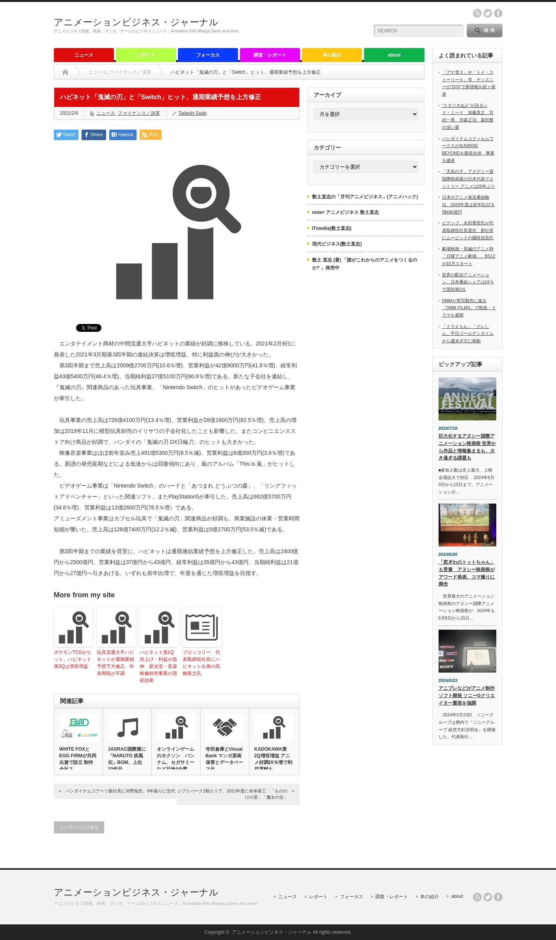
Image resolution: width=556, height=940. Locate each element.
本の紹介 (332, 55)
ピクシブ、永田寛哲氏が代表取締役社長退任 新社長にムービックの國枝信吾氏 (468, 230)
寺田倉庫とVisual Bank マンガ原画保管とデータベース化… (224, 759)
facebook (498, 13)
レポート (146, 55)
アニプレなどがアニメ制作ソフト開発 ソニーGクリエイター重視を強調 (467, 695)
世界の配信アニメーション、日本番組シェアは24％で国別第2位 (468, 282)
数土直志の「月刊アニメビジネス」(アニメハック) (365, 196)
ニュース (84, 55)
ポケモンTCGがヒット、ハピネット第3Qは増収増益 (73, 659)
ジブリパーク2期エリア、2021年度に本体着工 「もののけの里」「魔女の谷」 (232, 794)
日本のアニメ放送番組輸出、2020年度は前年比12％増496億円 (468, 204)
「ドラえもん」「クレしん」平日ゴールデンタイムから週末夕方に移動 (468, 333)
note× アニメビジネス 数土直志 (345, 212)
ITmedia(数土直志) (332, 228)
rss (477, 13)
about (394, 55)
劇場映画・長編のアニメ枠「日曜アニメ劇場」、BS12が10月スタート (469, 255)
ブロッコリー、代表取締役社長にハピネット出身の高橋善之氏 (201, 663)
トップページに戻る (79, 827)
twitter (487, 13)
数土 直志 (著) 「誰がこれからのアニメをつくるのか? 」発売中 (364, 264)
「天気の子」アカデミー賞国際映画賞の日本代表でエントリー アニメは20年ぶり (468, 178)
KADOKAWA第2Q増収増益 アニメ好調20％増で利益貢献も (273, 759)
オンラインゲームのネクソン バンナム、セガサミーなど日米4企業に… (175, 762)
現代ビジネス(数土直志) (337, 244)
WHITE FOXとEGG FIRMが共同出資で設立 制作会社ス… (77, 759)
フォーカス (208, 55)
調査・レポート (270, 55)
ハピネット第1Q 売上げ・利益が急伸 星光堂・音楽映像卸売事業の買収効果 (159, 666)
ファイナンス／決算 (130, 72)
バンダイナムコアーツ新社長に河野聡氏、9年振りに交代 (120, 791)
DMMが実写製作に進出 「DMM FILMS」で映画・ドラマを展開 (469, 307)
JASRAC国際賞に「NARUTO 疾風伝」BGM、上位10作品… (127, 759)
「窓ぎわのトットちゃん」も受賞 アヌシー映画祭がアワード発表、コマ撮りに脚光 (467, 573)
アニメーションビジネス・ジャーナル (136, 22)
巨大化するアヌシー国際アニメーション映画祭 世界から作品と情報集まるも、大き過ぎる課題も (467, 447)
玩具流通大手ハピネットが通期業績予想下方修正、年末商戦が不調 (115, 663)
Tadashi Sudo (192, 113)
